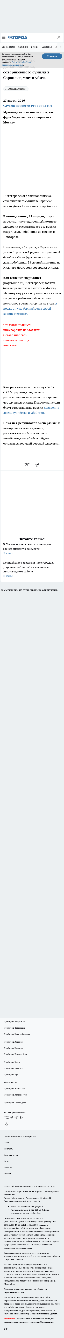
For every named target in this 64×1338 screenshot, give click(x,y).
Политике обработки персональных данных (16, 63)
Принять (52, 56)
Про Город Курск (12, 1062)
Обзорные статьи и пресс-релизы (20, 1136)
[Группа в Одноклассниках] (11, 1117)
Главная (7, 1173)
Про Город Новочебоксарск (17, 1034)
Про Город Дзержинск (14, 1021)
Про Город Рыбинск (13, 1068)
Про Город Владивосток (15, 1094)
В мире (35, 46)
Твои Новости (10, 1082)
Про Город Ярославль (14, 1088)
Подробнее (9, 1284)
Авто (6, 1161)
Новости (8, 1167)
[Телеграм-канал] (16, 1117)
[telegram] (38, 464)
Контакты (8, 1148)
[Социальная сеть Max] (6, 1124)
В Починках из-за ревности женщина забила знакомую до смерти (32, 549)
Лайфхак (23, 46)
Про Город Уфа (11, 1074)
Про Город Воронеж (13, 1042)
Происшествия (15, 89)
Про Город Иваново (13, 1048)
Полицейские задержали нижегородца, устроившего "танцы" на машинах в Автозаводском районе (32, 569)
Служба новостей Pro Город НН (27, 106)
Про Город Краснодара (15, 1102)
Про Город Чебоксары (14, 1028)
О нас (6, 1142)
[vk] (27, 464)
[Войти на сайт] (58, 37)
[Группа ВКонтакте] (6, 1117)
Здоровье (47, 46)
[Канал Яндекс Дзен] (21, 1117)
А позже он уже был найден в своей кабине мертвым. (30, 308)
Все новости (8, 46)
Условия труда (11, 1155)
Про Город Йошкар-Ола (15, 1054)
